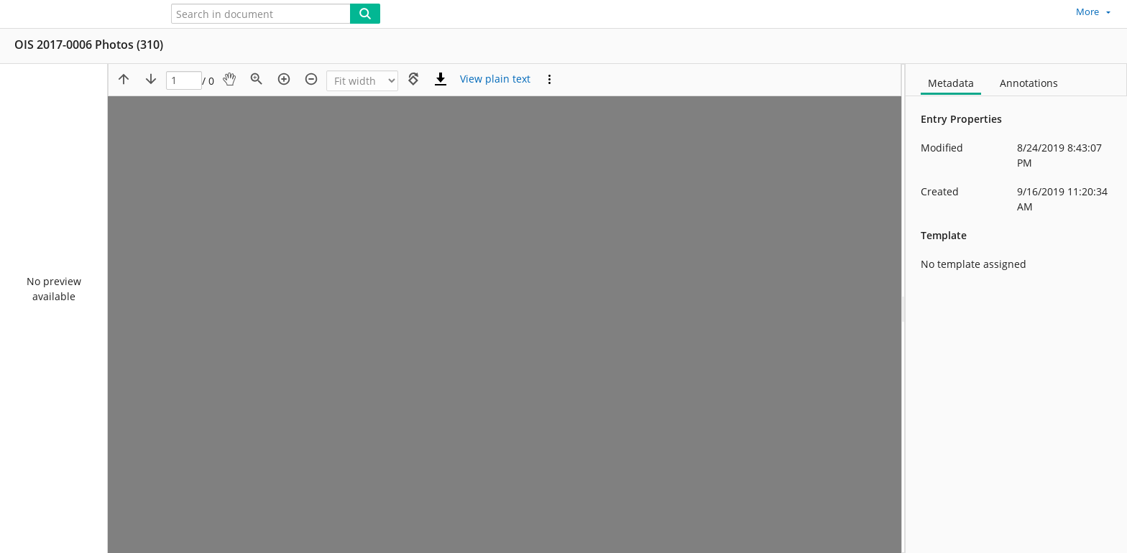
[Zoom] (362, 80)
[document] (1016, 308)
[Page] (184, 80)
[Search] (365, 14)
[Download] (440, 79)
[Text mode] (495, 79)
